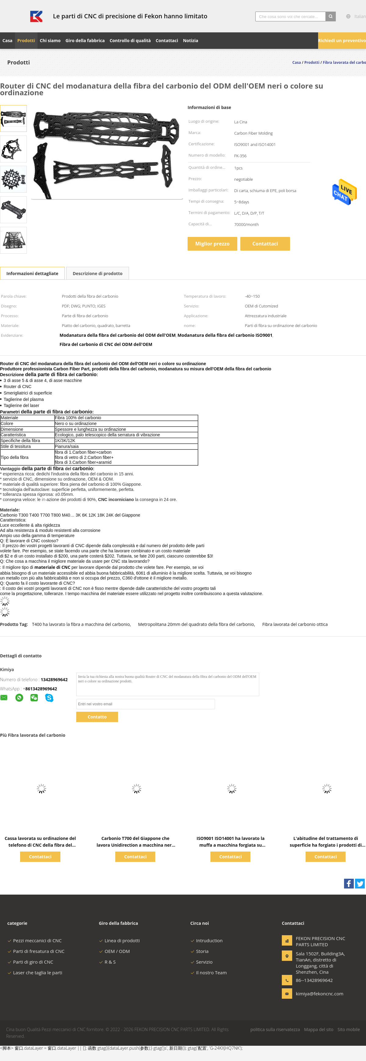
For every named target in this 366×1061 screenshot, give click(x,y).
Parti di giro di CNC (30, 962)
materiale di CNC (52, 567)
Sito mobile (349, 1029)
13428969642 (54, 679)
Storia (199, 951)
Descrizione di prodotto (97, 273)
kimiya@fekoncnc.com (315, 993)
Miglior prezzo (212, 243)
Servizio (201, 962)
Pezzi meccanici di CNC (34, 940)
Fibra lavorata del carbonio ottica (295, 624)
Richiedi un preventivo (342, 40)
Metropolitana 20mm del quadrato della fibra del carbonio (196, 624)
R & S (107, 962)
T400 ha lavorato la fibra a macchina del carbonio (81, 624)
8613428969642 (41, 689)
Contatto (97, 717)
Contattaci (265, 243)
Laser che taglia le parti (34, 972)
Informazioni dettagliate (32, 273)
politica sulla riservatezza (275, 1029)
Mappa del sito (318, 1029)
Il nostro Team (208, 972)
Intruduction (206, 940)
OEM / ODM (114, 951)
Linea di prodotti (119, 940)
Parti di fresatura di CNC (35, 951)
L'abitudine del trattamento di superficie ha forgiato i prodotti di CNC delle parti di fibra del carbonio (326, 845)
